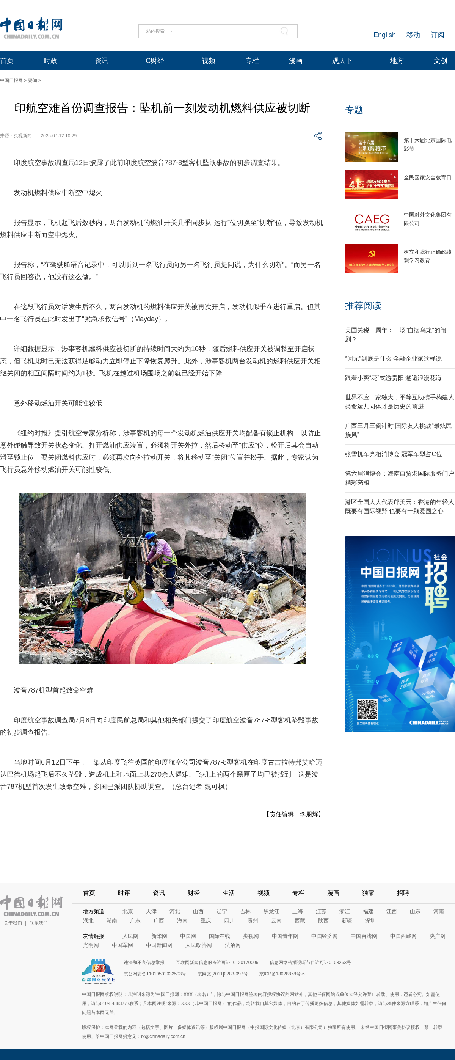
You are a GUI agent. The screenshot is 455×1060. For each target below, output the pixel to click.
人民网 (130, 936)
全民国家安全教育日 (428, 177)
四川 (229, 920)
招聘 (403, 893)
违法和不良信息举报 (144, 962)
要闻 (32, 80)
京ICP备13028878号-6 (282, 974)
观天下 (342, 60)
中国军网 (122, 945)
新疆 (347, 920)
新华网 (159, 936)
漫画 (296, 60)
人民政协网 (198, 945)
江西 (391, 911)
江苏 (321, 911)
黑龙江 (271, 911)
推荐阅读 (363, 305)
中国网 (188, 936)
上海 (297, 911)
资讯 (101, 60)
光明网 (91, 945)
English (384, 35)
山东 (415, 911)
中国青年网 (285, 936)
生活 (229, 893)
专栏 (252, 60)
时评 (124, 893)
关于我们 (13, 923)
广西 (159, 920)
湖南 (112, 920)
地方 (397, 60)
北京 (127, 911)
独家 (368, 893)
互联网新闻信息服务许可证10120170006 (217, 962)
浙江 (344, 911)
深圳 (370, 920)
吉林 (245, 911)
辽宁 (222, 911)
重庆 (206, 920)
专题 (354, 110)
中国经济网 (324, 936)
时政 (50, 60)
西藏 (300, 920)
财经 (194, 893)
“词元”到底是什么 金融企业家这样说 (393, 358)
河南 (438, 911)
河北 (174, 911)
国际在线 (219, 936)
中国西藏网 (403, 936)
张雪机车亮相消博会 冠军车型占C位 (393, 454)
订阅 (437, 35)
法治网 (233, 945)
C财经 (155, 60)
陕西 (323, 920)
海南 (182, 920)
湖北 (88, 920)
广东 (135, 920)
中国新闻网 (159, 945)
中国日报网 (11, 80)
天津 (151, 911)
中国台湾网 (364, 936)
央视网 (251, 936)
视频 (208, 60)
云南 (276, 920)
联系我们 (39, 923)
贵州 (253, 920)
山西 (198, 911)
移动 (413, 35)
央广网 (438, 936)
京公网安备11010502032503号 (155, 974)
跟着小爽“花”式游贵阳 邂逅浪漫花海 (393, 378)
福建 (368, 911)
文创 (440, 60)
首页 (7, 60)
